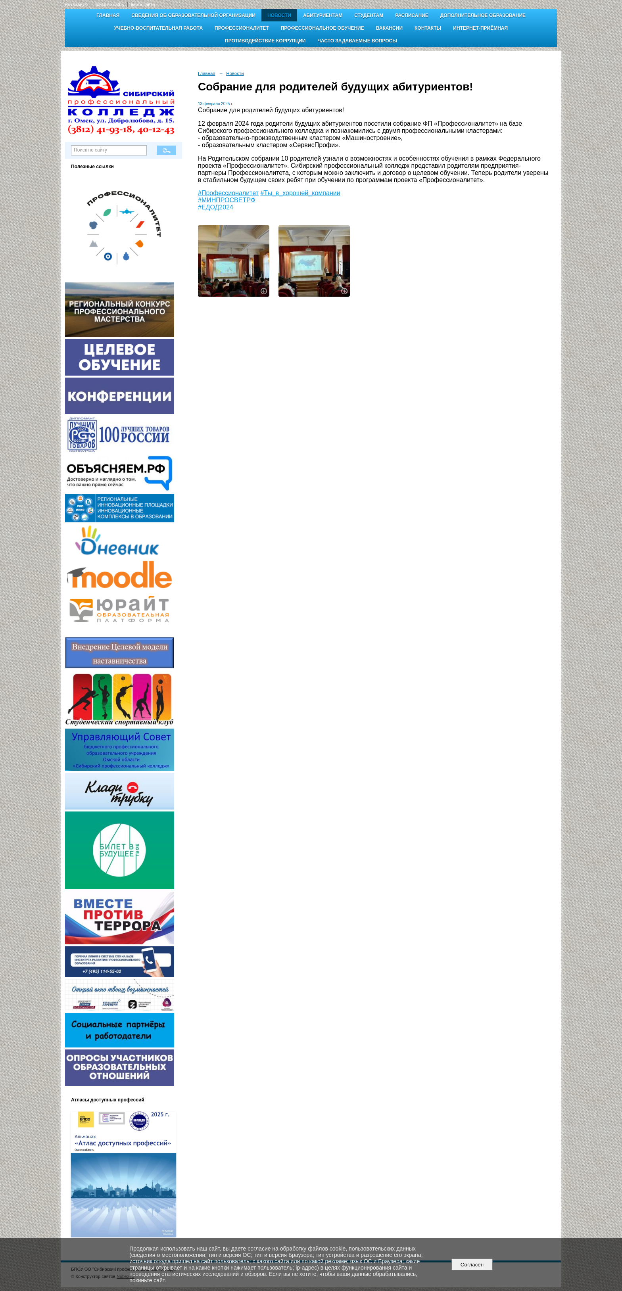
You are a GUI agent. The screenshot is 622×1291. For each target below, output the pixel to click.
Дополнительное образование (483, 15)
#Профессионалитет (228, 193)
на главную (76, 4)
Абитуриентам (322, 15)
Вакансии (389, 28)
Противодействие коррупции (265, 41)
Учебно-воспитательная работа (158, 28)
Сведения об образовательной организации (193, 15)
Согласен (471, 1265)
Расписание (411, 15)
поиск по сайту (109, 4)
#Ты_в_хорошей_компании (300, 193)
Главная (107, 15)
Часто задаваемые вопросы (357, 41)
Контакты (428, 28)
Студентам (368, 15)
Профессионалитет (242, 28)
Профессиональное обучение (322, 28)
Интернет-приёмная (480, 28)
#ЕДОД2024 (215, 207)
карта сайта (143, 4)
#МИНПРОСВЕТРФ (226, 200)
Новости (279, 15)
